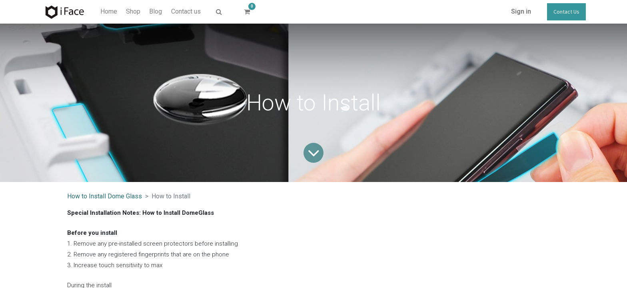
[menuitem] (108, 12)
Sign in (521, 11)
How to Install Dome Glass (104, 196)
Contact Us (566, 11)
